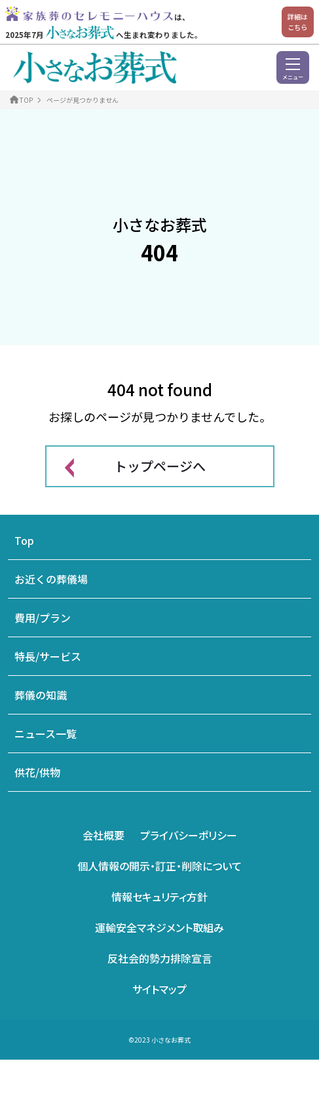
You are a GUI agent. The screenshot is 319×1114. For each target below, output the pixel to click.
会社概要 (103, 835)
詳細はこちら (297, 22)
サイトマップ (159, 989)
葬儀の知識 (40, 695)
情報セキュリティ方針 (159, 896)
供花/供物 (37, 772)
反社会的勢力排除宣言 (159, 958)
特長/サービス (47, 656)
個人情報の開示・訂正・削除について (159, 866)
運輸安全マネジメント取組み (159, 927)
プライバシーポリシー (188, 835)
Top (24, 540)
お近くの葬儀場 (51, 579)
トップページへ (160, 465)
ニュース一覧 (45, 733)
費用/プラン (42, 617)
